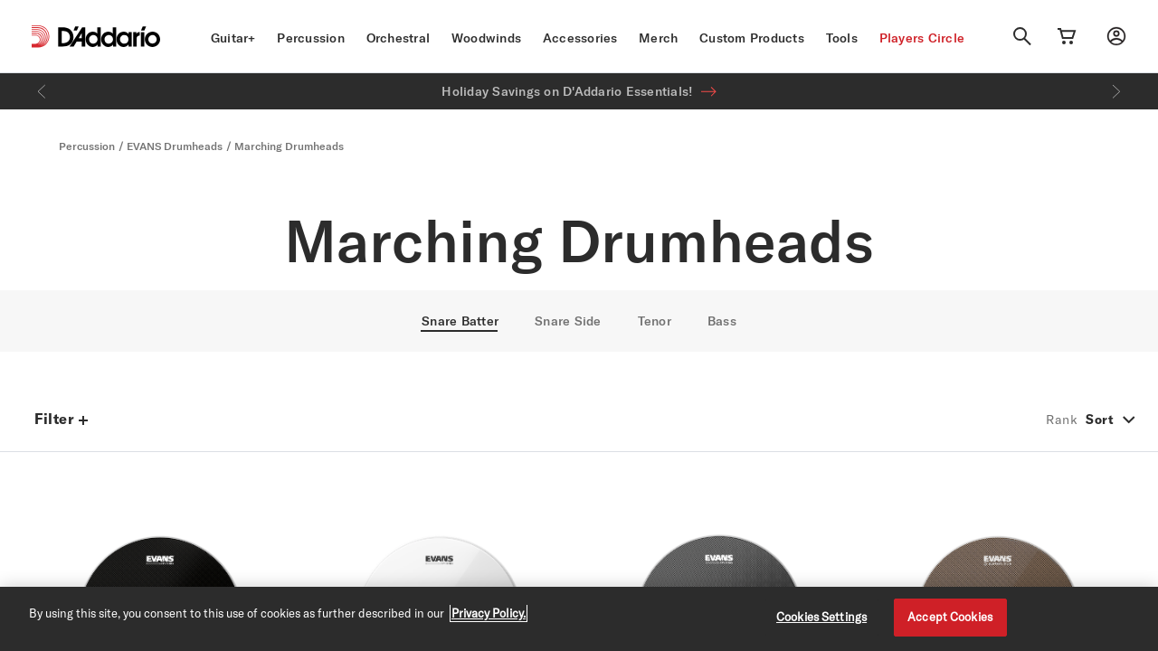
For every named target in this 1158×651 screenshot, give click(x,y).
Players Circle (922, 38)
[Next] (1116, 91)
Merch (658, 38)
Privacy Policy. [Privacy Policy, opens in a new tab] (488, 613)
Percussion (311, 38)
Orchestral (398, 38)
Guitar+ (233, 38)
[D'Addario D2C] (109, 36)
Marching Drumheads (289, 146)
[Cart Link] (1066, 36)
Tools (842, 38)
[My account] (1116, 36)
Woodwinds (486, 38)
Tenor (654, 321)
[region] (579, 619)
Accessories (580, 38)
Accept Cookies (949, 616)
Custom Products (751, 38)
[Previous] (41, 91)
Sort (1100, 419)
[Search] (1022, 36)
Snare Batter (460, 321)
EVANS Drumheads (175, 146)
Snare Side (568, 321)
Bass (721, 321)
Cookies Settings (821, 616)
